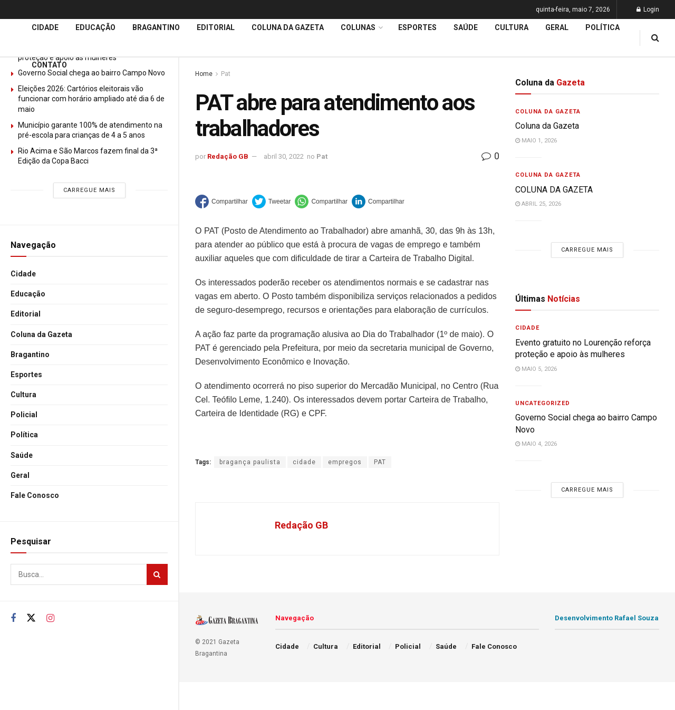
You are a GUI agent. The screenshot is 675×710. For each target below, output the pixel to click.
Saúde (22, 455)
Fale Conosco (35, 495)
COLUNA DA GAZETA (554, 190)
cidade (304, 462)
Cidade (23, 274)
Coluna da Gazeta (41, 334)
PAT (380, 462)
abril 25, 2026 (538, 203)
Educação (28, 294)
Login (648, 9)
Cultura (23, 394)
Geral (20, 475)
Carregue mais (89, 190)
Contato (49, 65)
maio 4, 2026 (536, 443)
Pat (321, 156)
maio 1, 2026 (536, 140)
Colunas (358, 27)
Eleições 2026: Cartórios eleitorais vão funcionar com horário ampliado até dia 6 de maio (91, 98)
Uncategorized (542, 403)
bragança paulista (250, 462)
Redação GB (227, 156)
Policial (24, 414)
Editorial (26, 314)
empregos (345, 462)
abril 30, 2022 (284, 156)
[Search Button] (157, 574)
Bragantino (30, 354)
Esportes (26, 374)
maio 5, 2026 (536, 369)
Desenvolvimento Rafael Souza (607, 618)
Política (24, 434)
